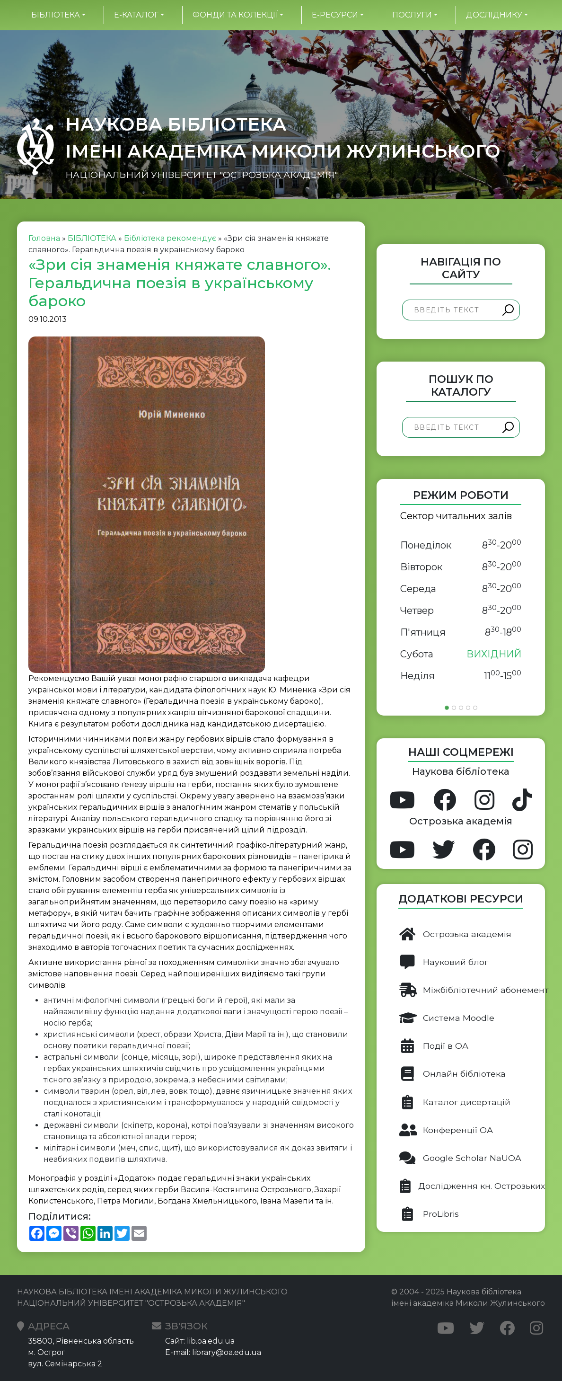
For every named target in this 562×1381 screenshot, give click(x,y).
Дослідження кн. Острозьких (472, 1186)
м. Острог (46, 1352)
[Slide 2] (454, 708)
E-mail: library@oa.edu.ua (213, 1352)
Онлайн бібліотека (452, 1074)
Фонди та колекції (235, 14)
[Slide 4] (468, 708)
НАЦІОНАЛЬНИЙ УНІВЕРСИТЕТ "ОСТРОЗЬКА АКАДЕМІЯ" (201, 174)
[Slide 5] (475, 708)
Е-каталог (136, 14)
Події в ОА (433, 1046)
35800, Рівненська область (81, 1341)
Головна (44, 238)
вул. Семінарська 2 (65, 1363)
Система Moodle (446, 1018)
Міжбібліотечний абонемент (472, 990)
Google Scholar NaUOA (460, 1158)
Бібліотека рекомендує (170, 238)
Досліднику (494, 14)
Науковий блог (443, 962)
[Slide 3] (461, 708)
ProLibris (429, 1214)
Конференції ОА (446, 1130)
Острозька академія (455, 934)
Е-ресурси (335, 14)
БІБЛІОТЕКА (55, 14)
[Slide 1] (447, 708)
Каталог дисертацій (454, 1102)
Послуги (412, 14)
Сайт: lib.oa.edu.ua (200, 1341)
